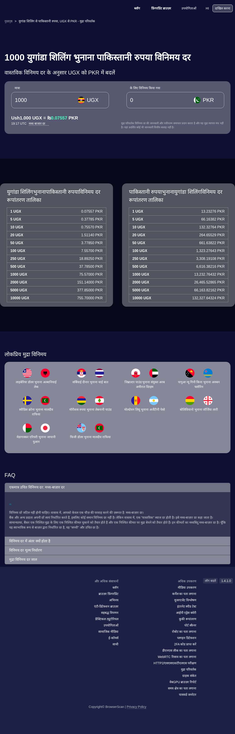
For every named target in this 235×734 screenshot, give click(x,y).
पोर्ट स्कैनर (190, 625)
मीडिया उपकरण (187, 587)
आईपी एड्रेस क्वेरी (186, 613)
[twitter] (26, 590)
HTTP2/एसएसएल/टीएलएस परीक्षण (175, 663)
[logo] (24, 8)
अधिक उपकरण (187, 581)
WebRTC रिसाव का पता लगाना (177, 657)
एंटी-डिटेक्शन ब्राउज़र (106, 606)
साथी (115, 644)
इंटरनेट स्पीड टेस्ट (187, 606)
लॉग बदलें (210, 581)
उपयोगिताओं (186, 8)
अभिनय (113, 600)
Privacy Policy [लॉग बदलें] (136, 707)
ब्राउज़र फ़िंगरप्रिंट (108, 594)
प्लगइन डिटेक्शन (186, 638)
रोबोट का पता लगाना (184, 631)
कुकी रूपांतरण (187, 619)
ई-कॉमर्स (113, 638)
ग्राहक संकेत (189, 676)
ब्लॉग (134, 8)
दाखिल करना (222, 8)
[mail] (7, 589)
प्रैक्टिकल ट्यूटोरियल (106, 619)
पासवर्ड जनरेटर (187, 694)
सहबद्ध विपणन (109, 613)
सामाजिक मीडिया (108, 631)
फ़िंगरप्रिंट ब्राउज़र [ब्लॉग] (158, 8)
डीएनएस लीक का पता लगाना (179, 650)
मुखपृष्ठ (8, 21)
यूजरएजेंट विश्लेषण (185, 600)
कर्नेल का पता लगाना (184, 594)
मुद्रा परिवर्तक (188, 669)
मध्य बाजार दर (39, 123)
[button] (117, 487)
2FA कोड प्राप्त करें (185, 644)
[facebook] (17, 590)
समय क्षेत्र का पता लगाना (182, 688)
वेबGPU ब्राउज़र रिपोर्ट (182, 682)
